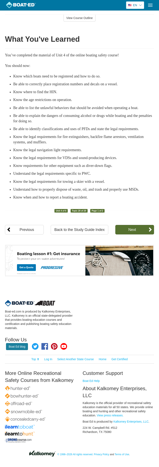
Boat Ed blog (17, 346)
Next (132, 230)
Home (102, 359)
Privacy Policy (101, 454)
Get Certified (119, 359)
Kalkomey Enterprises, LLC (131, 421)
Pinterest (54, 346)
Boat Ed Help (91, 381)
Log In (48, 359)
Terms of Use (122, 454)
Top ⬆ (35, 359)
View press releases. (110, 415)
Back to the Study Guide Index (79, 230)
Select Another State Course (75, 359)
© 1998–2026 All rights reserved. (75, 454)
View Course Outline (79, 18)
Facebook (44, 346)
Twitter (35, 346)
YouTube (63, 346)
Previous (27, 230)
